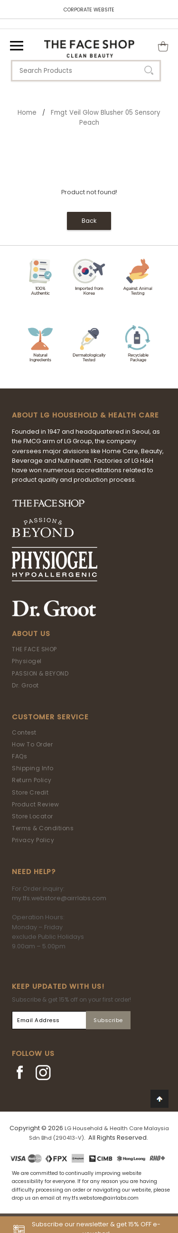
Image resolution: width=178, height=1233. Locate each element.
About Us (31, 633)
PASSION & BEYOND (40, 673)
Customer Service (50, 717)
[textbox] (86, 70)
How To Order (32, 744)
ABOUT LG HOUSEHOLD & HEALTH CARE (85, 415)
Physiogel (27, 661)
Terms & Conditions (43, 828)
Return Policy (32, 780)
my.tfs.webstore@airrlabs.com (59, 898)
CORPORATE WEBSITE (89, 9)
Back (89, 221)
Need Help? (34, 871)
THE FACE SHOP (34, 649)
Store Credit (30, 792)
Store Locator (32, 816)
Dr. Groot (25, 685)
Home (27, 112)
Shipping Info (33, 768)
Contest (24, 732)
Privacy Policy (33, 840)
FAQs (19, 756)
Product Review (35, 804)
